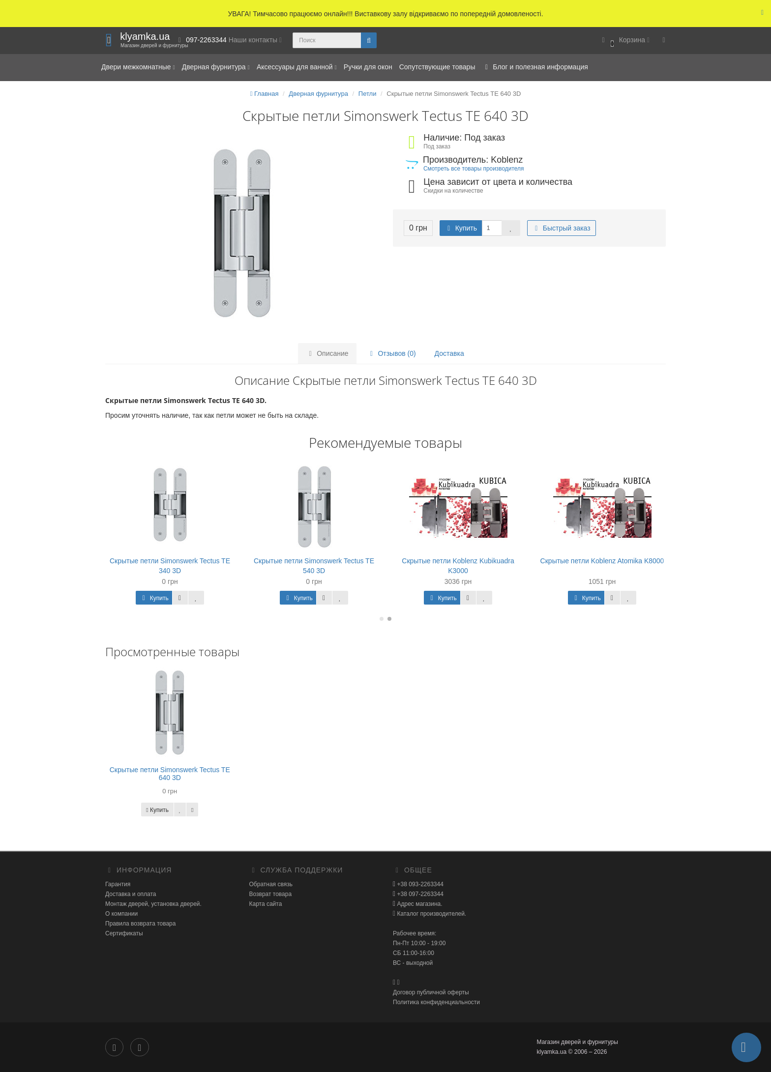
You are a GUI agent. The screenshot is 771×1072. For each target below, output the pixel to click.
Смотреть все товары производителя (473, 168)
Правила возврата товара (140, 923)
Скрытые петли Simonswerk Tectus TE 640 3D (170, 773)
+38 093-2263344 (419, 884)
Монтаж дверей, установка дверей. (153, 903)
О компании (121, 913)
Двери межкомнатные (138, 67)
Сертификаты (124, 933)
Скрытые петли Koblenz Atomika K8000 (602, 561)
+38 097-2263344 (419, 894)
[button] (624, 40)
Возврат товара (270, 894)
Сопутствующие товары (437, 67)
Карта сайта (265, 903)
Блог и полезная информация (535, 67)
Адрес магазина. (418, 903)
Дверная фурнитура (216, 67)
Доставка (449, 353)
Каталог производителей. (430, 913)
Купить (461, 228)
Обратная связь (271, 884)
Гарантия (117, 884)
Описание (327, 353)
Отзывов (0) (391, 353)
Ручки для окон (368, 67)
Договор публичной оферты (431, 992)
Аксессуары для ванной (297, 67)
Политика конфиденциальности (436, 1002)
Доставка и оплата (130, 894)
